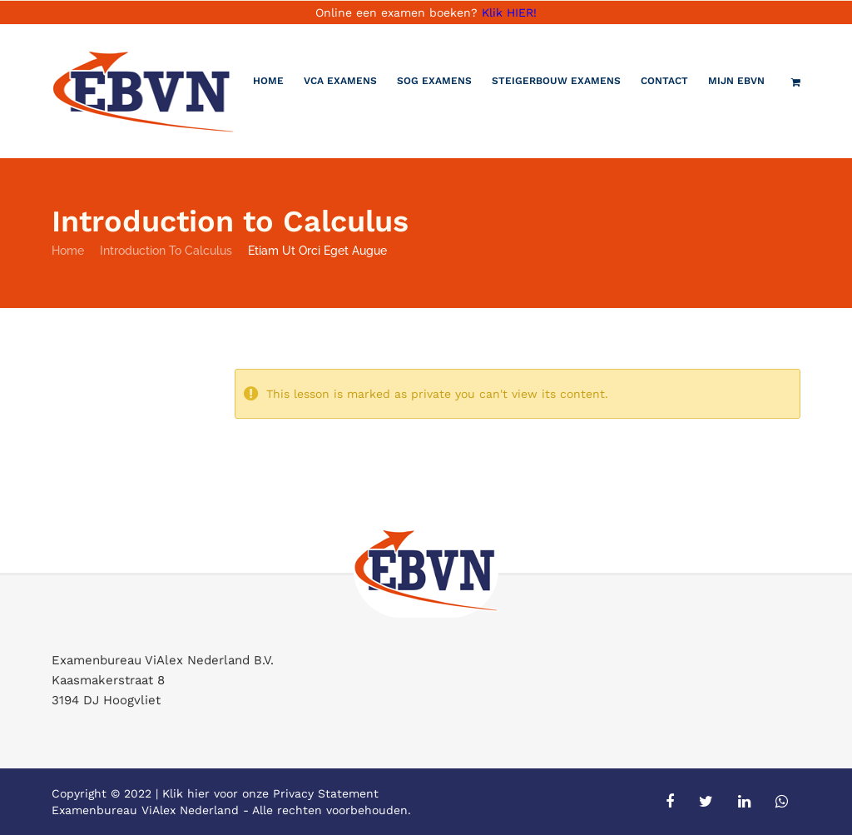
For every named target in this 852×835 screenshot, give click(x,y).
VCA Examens (340, 81)
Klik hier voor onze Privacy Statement (270, 793)
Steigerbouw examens (556, 81)
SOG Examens (434, 81)
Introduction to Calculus (166, 250)
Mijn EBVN (736, 81)
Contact (664, 81)
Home (268, 81)
